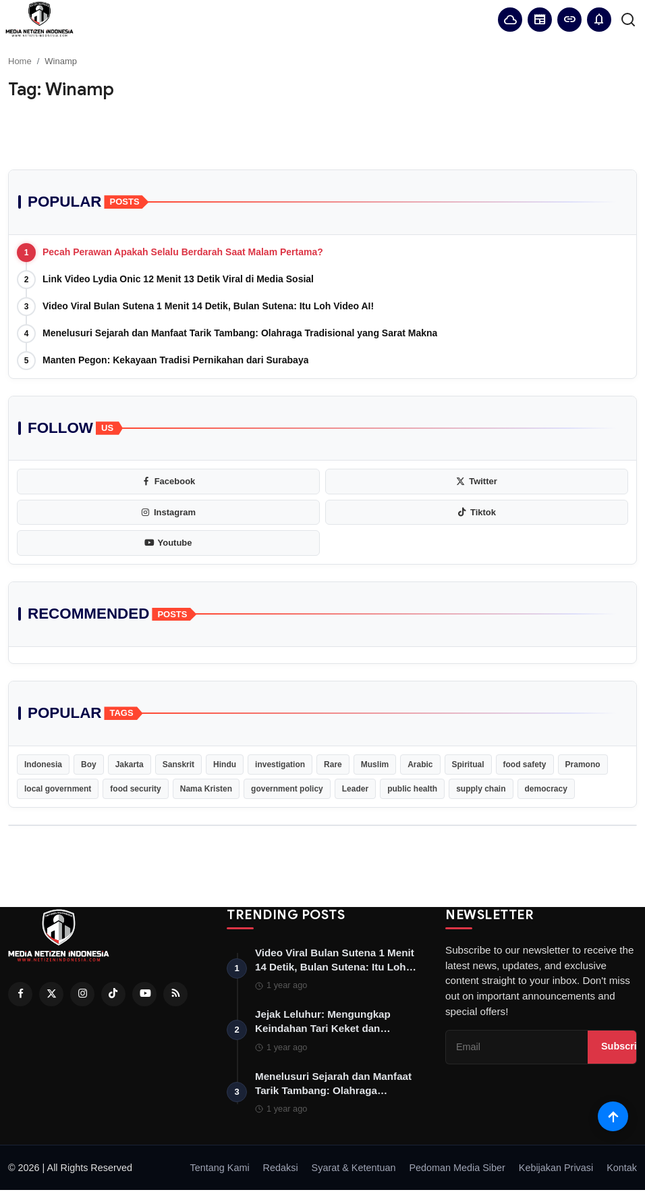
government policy (287, 789)
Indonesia (43, 764)
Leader (355, 789)
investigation (280, 764)
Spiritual (468, 764)
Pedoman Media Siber (457, 1169)
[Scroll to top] (613, 1116)
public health (412, 789)
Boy (88, 764)
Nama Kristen (206, 789)
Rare (333, 764)
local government (57, 789)
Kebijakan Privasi (556, 1169)
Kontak (622, 1169)
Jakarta (129, 764)
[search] (628, 19)
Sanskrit (178, 764)
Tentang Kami (220, 1169)
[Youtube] (144, 994)
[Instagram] (82, 994)
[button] (599, 19)
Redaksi (280, 1169)
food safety (524, 764)
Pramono (582, 764)
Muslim (375, 764)
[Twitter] (51, 994)
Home (20, 61)
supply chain (480, 789)
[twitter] (476, 481)
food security (135, 789)
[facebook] (168, 481)
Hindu (224, 764)
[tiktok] (476, 512)
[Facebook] (20, 994)
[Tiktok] (113, 994)
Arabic (420, 764)
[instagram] (168, 512)
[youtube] (168, 543)
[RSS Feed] (175, 994)
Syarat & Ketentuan (354, 1169)
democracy (546, 789)
